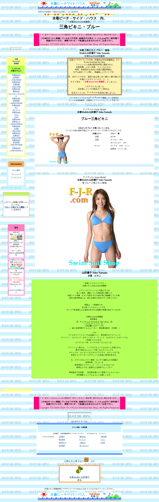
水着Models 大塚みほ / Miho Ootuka (16, 135)
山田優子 (62, 436)
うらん (102, 439)
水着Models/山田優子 (59, 11)
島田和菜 (62, 439)
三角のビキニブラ (15, 284)
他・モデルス (84, 445)
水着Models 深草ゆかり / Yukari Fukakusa (16, 121)
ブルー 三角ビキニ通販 (14, 207)
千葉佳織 (103, 436)
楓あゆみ (83, 436)
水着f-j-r (16, 240)
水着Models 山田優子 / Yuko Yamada (16, 77)
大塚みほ (83, 442)
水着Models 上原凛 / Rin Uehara (16, 128)
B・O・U (83, 439)
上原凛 (102, 442)
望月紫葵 (62, 445)
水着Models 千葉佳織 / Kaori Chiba (16, 84)
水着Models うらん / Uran (16, 114)
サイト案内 (16, 170)
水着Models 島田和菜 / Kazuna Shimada (16, 100)
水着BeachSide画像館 (44, 11)
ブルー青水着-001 (73, 11)
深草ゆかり (62, 442)
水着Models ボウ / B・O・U (16, 107)
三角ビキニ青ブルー (76, 461)
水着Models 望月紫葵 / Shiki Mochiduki (16, 142)
